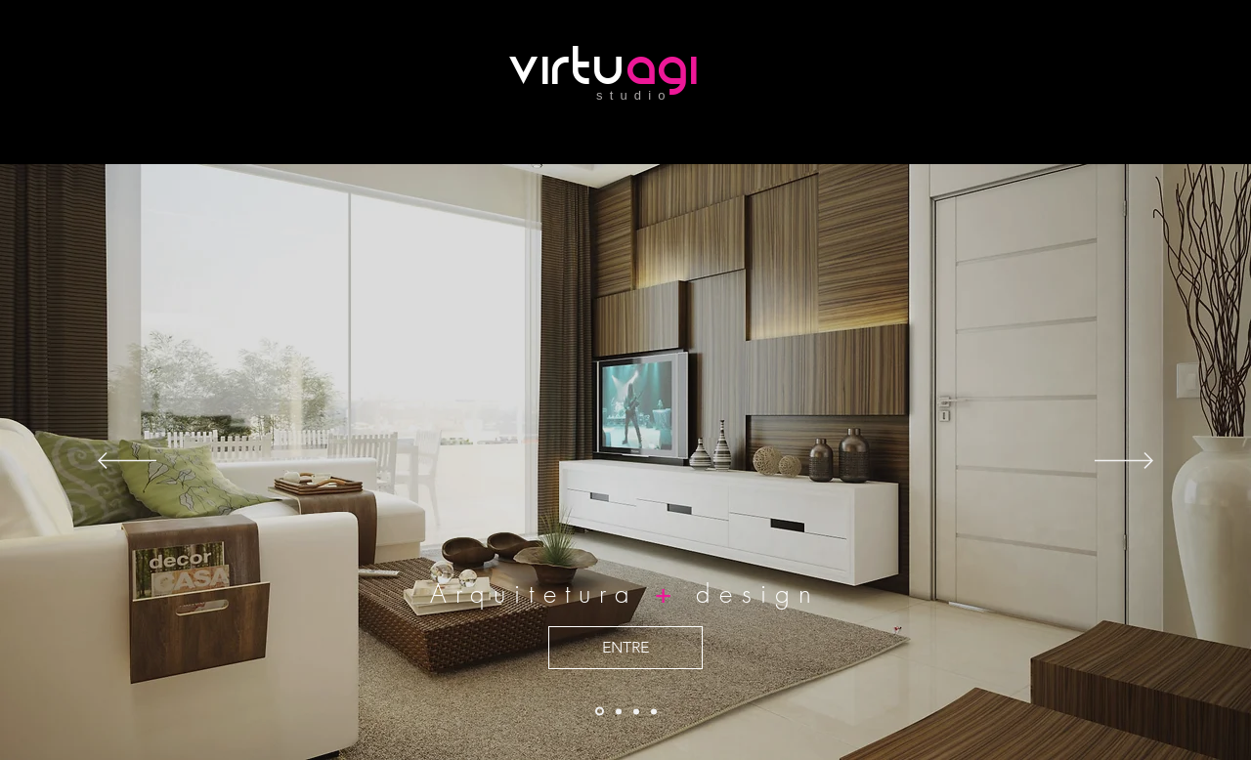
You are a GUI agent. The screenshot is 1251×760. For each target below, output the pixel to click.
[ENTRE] (625, 647)
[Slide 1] (636, 711)
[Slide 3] (654, 711)
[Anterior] (127, 462)
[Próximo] (1124, 462)
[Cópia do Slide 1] (599, 711)
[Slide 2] (619, 711)
